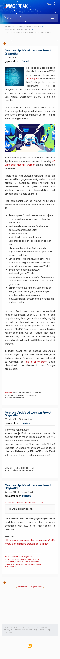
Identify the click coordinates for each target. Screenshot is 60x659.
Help (6, 627)
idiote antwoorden (36, 361)
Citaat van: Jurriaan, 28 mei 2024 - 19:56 (24, 502)
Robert (25, 61)
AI (27, 78)
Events (35, 627)
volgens (34, 78)
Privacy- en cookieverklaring (26, 630)
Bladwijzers (15, 627)
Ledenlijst (26, 627)
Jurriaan (26, 423)
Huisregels (8, 630)
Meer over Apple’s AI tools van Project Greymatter (28, 52)
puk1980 (26, 496)
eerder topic (23, 587)
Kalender (44, 627)
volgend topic (36, 587)
